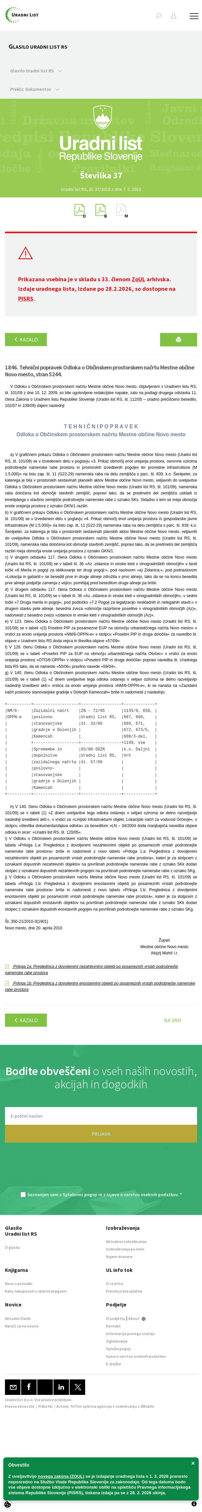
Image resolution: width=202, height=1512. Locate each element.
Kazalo (26, 339)
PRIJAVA (101, 1133)
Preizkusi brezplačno (124, 1291)
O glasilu (12, 1247)
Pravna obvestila (19, 1406)
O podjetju (115, 1318)
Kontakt (113, 1325)
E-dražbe (113, 1363)
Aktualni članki (18, 1318)
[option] (101, 175)
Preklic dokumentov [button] (34, 89)
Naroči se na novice (22, 1325)
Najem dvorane (119, 1256)
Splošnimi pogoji (80, 1194)
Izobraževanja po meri (125, 1249)
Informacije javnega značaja (130, 1333)
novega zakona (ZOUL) (61, 1476)
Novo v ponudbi (18, 1283)
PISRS (25, 298)
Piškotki (45, 1406)
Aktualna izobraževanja (126, 1241)
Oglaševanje (117, 1341)
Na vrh (172, 1020)
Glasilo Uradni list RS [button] (36, 71)
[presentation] (101, 1170)
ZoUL (138, 279)
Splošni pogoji (118, 1348)
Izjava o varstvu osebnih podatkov (136, 1356)
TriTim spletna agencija (91, 1406)
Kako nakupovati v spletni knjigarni (35, 1291)
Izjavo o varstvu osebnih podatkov (142, 1194)
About (137, 1318)
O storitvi (114, 1283)
